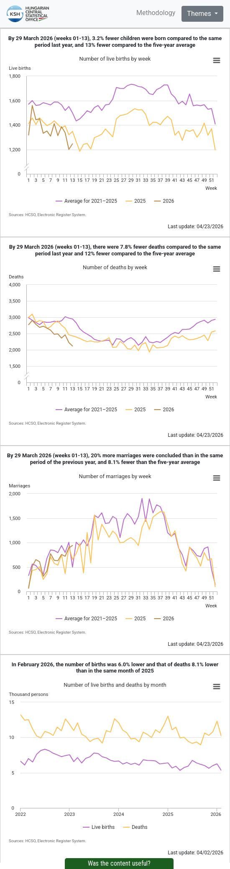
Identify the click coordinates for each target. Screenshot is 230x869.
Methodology (155, 13)
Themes (200, 14)
